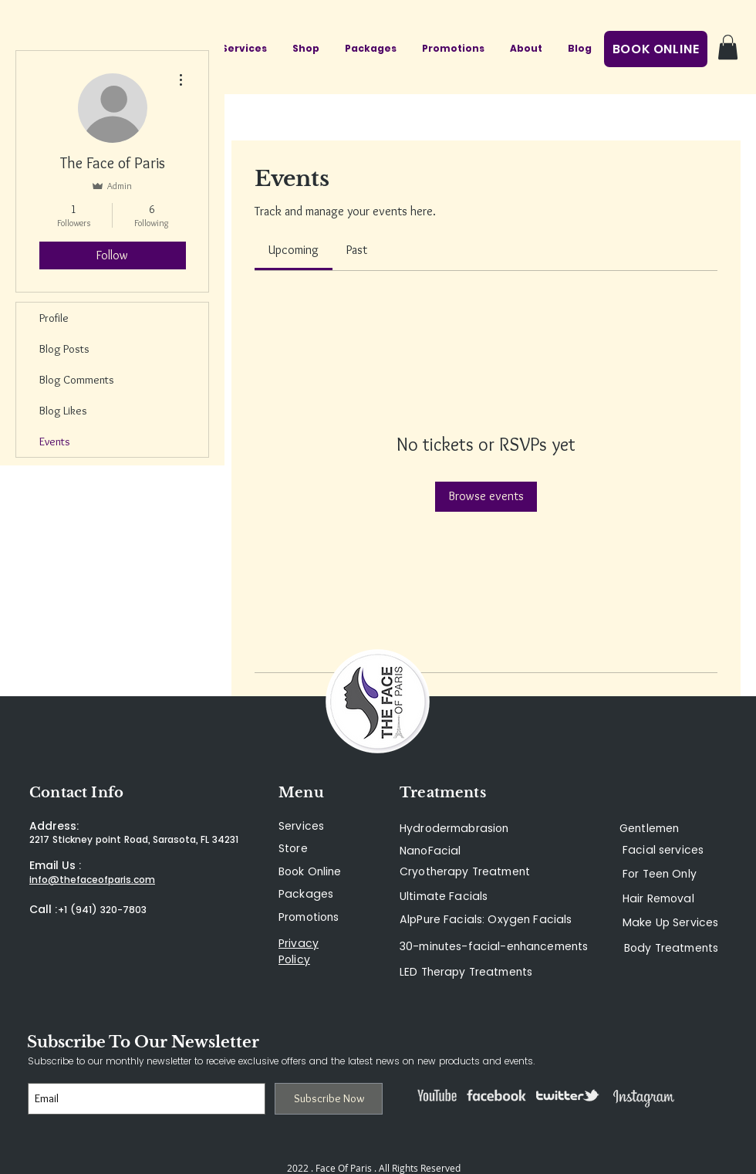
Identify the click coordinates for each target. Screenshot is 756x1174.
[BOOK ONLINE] (655, 49)
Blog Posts (64, 349)
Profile (54, 318)
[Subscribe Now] (329, 1099)
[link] (293, 249)
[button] (727, 47)
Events (54, 441)
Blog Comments (76, 380)
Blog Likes (63, 411)
